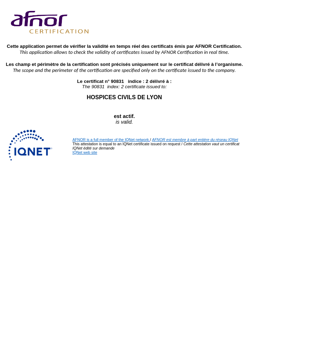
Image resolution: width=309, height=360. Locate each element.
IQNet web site (84, 152)
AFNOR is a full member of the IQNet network (110, 139)
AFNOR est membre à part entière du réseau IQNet (195, 139)
